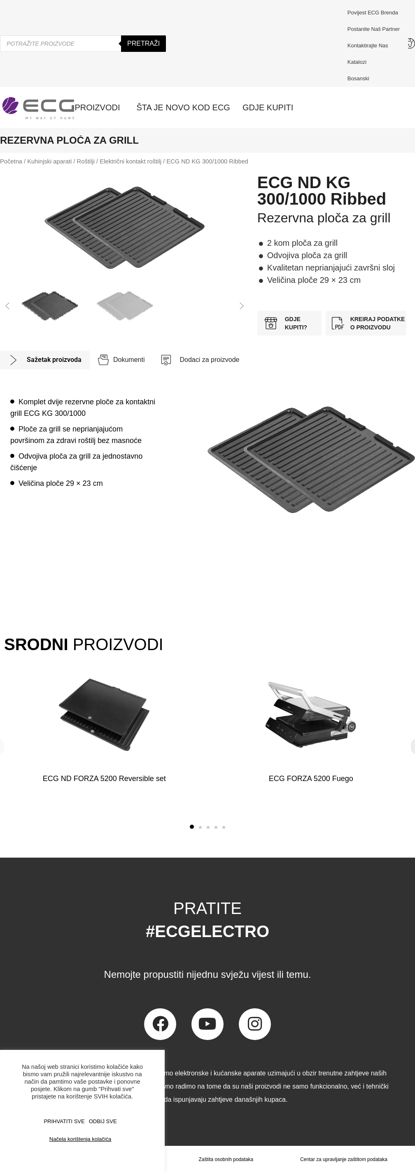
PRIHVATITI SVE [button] (64, 1121)
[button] (7, 306)
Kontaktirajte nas (369, 46)
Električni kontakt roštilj (130, 161)
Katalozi (356, 62)
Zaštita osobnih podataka (225, 1159)
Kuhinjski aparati (49, 161)
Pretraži (143, 43)
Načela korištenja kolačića (80, 1139)
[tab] (45, 360)
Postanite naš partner (373, 29)
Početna (11, 161)
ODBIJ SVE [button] (103, 1121)
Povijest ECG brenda (372, 12)
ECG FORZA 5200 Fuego (310, 778)
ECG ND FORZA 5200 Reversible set (104, 778)
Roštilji (86, 161)
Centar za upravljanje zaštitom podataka (344, 1159)
